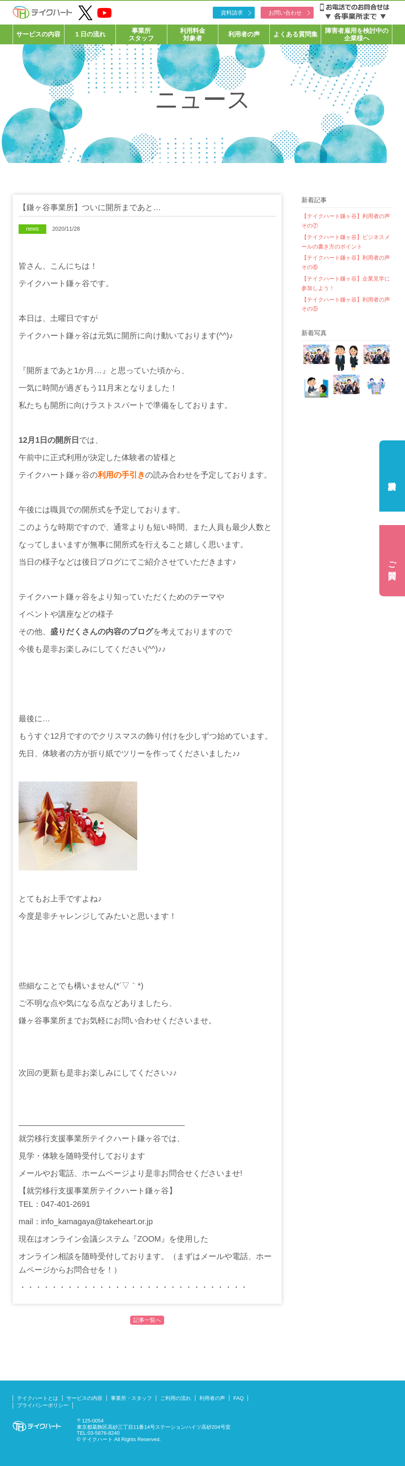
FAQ (238, 1398)
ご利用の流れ (175, 1398)
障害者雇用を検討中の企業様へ (356, 34)
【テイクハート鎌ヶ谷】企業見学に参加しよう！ (345, 283)
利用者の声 (244, 34)
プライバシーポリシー (42, 1405)
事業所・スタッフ (131, 1398)
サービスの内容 (38, 34)
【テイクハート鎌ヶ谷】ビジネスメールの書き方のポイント (345, 242)
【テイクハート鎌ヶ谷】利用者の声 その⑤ (346, 304)
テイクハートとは (37, 1398)
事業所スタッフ (141, 34)
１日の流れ (90, 34)
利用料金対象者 (192, 34)
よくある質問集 (295, 34)
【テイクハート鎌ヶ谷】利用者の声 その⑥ (346, 262)
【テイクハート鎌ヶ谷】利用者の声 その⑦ (346, 221)
